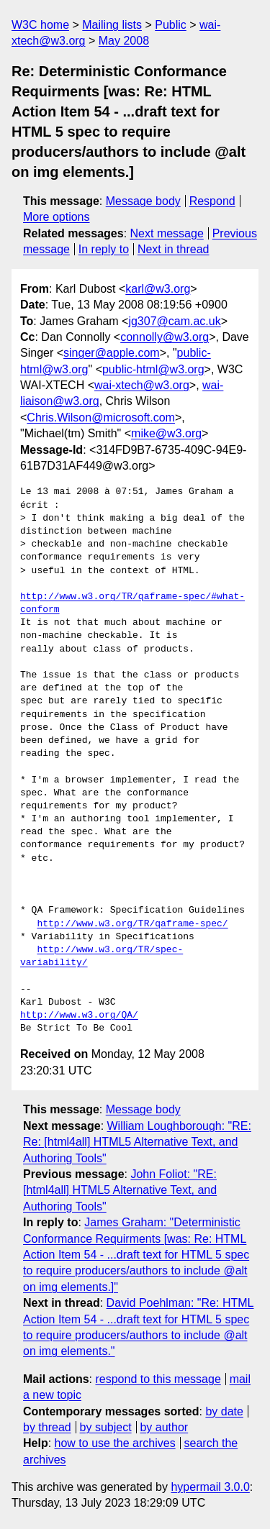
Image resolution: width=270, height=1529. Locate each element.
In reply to (103, 249)
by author (164, 1427)
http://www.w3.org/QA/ (79, 1015)
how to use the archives (115, 1443)
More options (56, 217)
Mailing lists (112, 25)
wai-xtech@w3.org (141, 385)
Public (170, 25)
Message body (143, 201)
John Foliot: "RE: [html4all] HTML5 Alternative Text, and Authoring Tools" (120, 1190)
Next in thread (174, 249)
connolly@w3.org (164, 337)
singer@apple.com (111, 353)
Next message (167, 233)
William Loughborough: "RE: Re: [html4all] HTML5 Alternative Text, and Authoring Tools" (137, 1142)
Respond (212, 201)
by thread (47, 1427)
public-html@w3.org (153, 369)
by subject (106, 1427)
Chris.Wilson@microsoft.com (101, 417)
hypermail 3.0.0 (210, 1487)
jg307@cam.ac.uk (174, 321)
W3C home (40, 25)
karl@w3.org (157, 289)
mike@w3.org (166, 433)
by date (224, 1411)
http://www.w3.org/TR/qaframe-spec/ (132, 924)
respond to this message (157, 1379)
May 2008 (124, 41)
